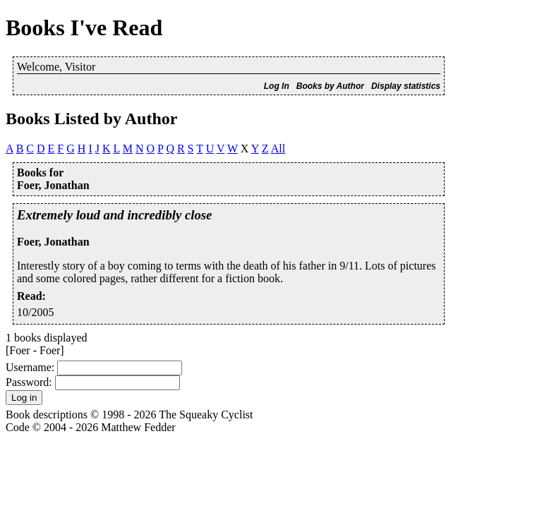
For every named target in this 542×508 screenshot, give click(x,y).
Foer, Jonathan (53, 242)
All (278, 149)
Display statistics (405, 86)
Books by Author (330, 86)
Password (27, 382)
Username (29, 367)
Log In (276, 86)
